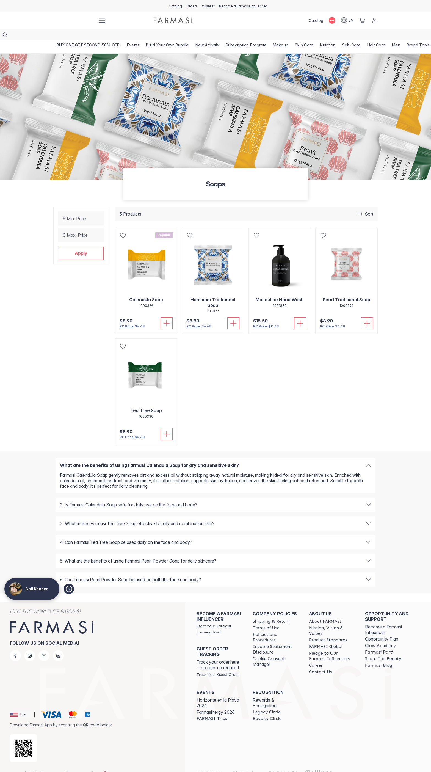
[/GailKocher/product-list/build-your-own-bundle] (167, 35)
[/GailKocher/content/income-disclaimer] (276, 638)
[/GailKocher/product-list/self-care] (351, 35)
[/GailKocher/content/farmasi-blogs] (378, 654)
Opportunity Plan (381, 628)
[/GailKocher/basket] (362, 20)
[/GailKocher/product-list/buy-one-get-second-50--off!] (88, 35)
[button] (81, 242)
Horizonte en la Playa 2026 (218, 691)
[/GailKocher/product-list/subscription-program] (246, 35)
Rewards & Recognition (265, 691)
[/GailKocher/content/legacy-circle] (266, 701)
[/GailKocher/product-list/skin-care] (304, 35)
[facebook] (15, 644)
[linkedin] (58, 644)
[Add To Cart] (167, 312)
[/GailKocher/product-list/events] (133, 35)
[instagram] (29, 644)
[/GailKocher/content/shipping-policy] (271, 610)
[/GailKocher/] (72, 20)
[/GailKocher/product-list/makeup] (281, 35)
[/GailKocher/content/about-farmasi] (325, 610)
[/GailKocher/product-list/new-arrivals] (207, 35)
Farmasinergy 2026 (215, 701)
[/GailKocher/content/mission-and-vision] (332, 619)
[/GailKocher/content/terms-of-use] (266, 617)
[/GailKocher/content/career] (316, 654)
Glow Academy (380, 634)
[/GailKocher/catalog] (175, 5)
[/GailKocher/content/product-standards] (328, 629)
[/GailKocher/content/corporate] (325, 635)
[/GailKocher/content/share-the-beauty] (383, 647)
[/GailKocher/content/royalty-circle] (267, 707)
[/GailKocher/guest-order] (218, 663)
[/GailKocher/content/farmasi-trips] (212, 707)
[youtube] (43, 644)
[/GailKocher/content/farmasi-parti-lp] (379, 641)
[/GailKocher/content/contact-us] (320, 661)
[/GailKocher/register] (192, 5)
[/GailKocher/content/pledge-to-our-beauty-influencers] (332, 644)
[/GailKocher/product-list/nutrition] (328, 35)
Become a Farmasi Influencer (383, 618)
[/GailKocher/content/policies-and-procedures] (276, 626)
